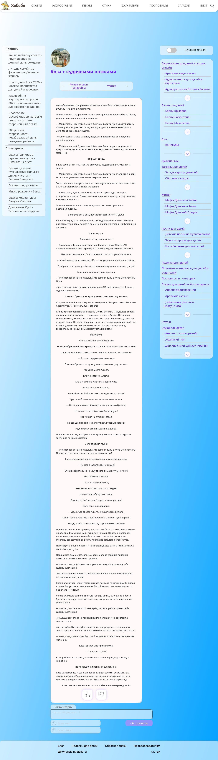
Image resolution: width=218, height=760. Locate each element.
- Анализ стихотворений (185, 350)
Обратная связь (115, 746)
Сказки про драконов (23, 185)
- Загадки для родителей (186, 178)
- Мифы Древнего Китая (185, 205)
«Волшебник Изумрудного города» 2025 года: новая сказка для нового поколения (24, 101)
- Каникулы (177, 150)
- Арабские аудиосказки (185, 75)
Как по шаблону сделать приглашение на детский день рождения (25, 58)
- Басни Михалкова (182, 128)
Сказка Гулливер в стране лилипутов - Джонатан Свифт (21, 158)
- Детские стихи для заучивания (183, 364)
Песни (86, 5)
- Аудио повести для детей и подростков (188, 83)
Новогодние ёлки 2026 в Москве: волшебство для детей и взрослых (25, 85)
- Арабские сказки (181, 313)
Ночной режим (195, 50)
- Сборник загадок (181, 184)
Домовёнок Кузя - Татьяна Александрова (24, 209)
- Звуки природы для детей (188, 249)
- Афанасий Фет (180, 356)
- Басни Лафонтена (182, 122)
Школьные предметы (72, 751)
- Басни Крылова (180, 116)
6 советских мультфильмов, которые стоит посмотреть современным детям (25, 118)
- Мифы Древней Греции (186, 218)
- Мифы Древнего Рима (185, 212)
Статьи (155, 751)
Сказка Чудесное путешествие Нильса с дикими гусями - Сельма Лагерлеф (23, 173)
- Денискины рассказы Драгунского (184, 321)
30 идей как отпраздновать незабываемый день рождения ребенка (22, 135)
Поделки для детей (84, 746)
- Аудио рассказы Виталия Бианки (187, 92)
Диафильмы (129, 5)
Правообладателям (147, 746)
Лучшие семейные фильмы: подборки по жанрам (23, 72)
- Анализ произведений (185, 307)
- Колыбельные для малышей (182, 257)
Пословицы (158, 5)
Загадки (183, 5)
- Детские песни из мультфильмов (182, 241)
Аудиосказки (62, 5)
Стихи (106, 5)
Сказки (36, 5)
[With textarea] (102, 714)
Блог (202, 5)
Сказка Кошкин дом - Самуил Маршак (22, 199)
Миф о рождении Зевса (24, 191)
